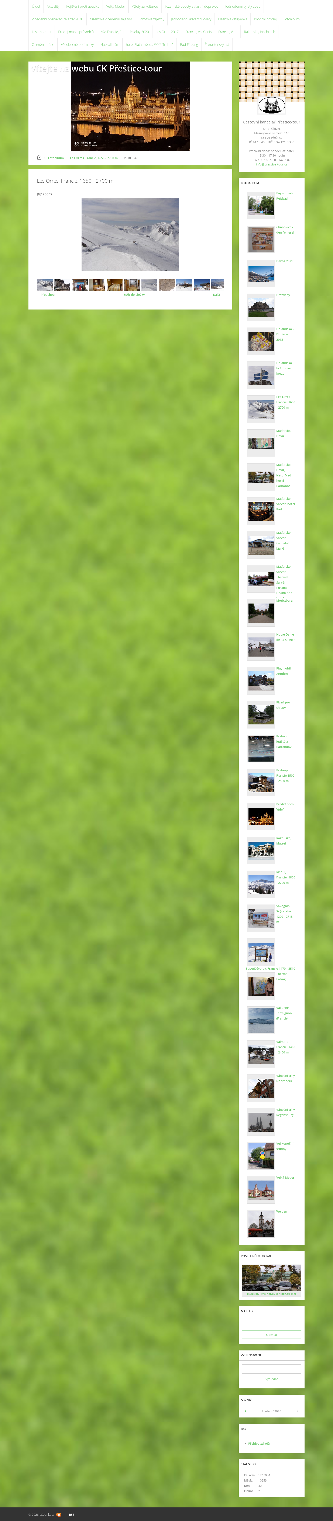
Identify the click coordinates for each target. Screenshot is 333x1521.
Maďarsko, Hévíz (283, 433)
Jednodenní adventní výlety (191, 19)
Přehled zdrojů (259, 1443)
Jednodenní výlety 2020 (242, 6)
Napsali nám (109, 44)
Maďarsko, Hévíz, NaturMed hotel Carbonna (283, 475)
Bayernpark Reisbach (284, 195)
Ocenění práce (43, 44)
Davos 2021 (284, 261)
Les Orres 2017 (167, 31)
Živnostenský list (217, 44)
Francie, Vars (227, 31)
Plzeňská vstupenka (232, 19)
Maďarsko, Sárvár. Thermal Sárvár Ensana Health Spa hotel (284, 582)
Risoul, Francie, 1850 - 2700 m (285, 877)
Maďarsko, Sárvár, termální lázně (283, 540)
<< (246, 1411)
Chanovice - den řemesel (284, 229)
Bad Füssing (189, 44)
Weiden (281, 1211)
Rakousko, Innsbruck (259, 31)
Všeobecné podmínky (77, 44)
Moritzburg (284, 600)
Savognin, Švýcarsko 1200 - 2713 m (286, 911)
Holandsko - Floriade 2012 (285, 331)
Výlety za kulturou (145, 6)
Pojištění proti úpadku (82, 6)
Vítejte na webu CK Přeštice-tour (96, 68)
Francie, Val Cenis (198, 31)
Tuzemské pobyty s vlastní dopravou (192, 6)
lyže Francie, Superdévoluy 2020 (124, 31)
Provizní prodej (265, 19)
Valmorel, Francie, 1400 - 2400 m (285, 1047)
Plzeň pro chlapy (282, 705)
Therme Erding (281, 976)
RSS (71, 1515)
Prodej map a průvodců (76, 31)
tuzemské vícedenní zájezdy (111, 19)
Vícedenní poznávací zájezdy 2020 (57, 19)
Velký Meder (115, 6)
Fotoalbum (292, 19)
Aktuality (53, 6)
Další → (218, 295)
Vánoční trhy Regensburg (285, 1112)
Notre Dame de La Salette (285, 637)
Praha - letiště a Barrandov (286, 739)
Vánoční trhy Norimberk (285, 1078)
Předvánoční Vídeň (285, 806)
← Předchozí (46, 295)
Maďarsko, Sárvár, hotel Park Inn (285, 504)
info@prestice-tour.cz (271, 164)
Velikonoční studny (284, 1146)
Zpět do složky (134, 295)
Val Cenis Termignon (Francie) (283, 1013)
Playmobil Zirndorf (283, 671)
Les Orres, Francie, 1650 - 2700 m (94, 158)
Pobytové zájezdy (151, 19)
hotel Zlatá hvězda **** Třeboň (149, 44)
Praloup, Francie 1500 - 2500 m (286, 775)
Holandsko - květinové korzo (284, 368)
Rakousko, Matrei (283, 840)
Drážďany (282, 295)
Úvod (36, 6)
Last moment (41, 31)
